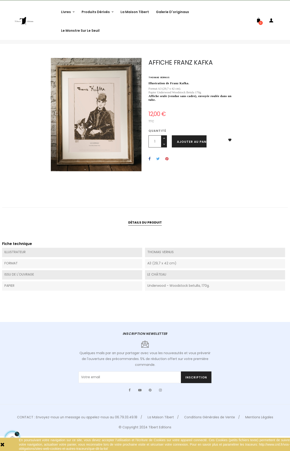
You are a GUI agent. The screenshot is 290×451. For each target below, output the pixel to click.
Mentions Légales (259, 431)
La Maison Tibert (161, 431)
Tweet (158, 173)
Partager (149, 173)
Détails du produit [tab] (145, 236)
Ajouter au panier (192, 156)
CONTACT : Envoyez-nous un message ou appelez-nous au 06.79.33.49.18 (77, 431)
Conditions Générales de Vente (209, 431)
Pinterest (167, 173)
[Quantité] (154, 155)
